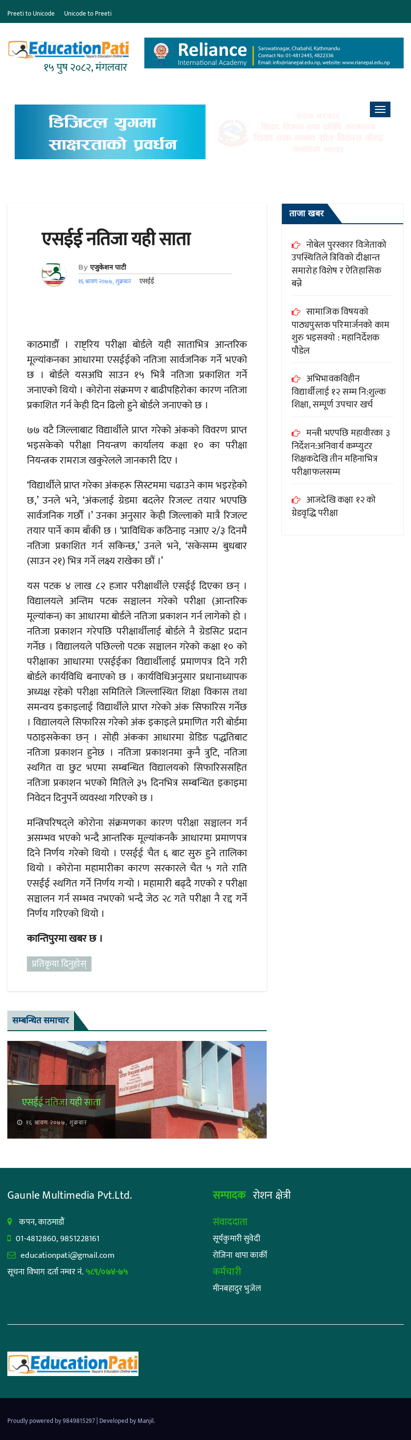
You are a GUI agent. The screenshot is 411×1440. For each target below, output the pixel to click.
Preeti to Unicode (31, 13)
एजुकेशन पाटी (108, 267)
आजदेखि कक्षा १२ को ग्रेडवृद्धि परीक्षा (334, 506)
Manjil (145, 1421)
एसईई (146, 281)
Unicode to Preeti (88, 13)
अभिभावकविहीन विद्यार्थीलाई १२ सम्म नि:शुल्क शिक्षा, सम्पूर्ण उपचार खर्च (339, 391)
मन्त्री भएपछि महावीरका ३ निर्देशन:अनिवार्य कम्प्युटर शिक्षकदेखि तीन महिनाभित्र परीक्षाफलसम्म (341, 452)
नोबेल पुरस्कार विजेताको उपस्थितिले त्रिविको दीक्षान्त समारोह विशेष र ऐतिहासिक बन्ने (339, 264)
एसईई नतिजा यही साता (116, 239)
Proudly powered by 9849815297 (51, 1421)
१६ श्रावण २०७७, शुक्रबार (55, 1122)
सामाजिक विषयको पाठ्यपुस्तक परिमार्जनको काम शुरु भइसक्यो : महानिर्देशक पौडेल (340, 331)
